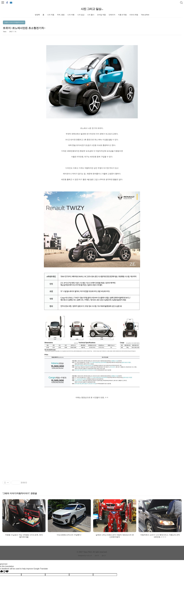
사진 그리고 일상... (92, 8)
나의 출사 (90, 15)
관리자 (97, 555)
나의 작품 (50, 15)
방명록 (37, 15)
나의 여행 (70, 15)
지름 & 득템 (122, 15)
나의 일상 (80, 15)
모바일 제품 (101, 15)
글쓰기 (104, 555)
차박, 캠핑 (61, 15)
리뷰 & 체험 (134, 15)
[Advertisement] (92, 459)
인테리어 (112, 15)
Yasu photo (145, 15)
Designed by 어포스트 (85, 555)
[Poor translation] (6, 571)
